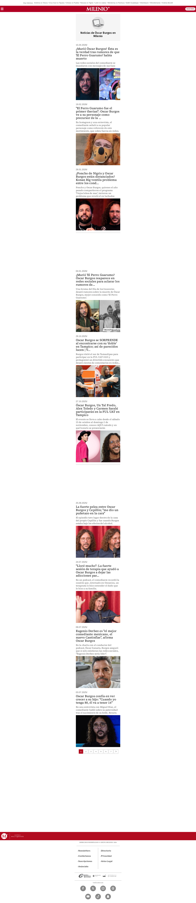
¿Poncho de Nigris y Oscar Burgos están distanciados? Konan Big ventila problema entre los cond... (96, 178)
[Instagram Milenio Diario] (103, 888)
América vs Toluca (41, 3)
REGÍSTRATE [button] (190, 9)
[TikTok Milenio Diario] (98, 896)
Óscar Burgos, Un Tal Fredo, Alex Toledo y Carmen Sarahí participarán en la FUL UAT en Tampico (98, 410)
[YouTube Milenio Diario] (88, 896)
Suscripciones (85, 861)
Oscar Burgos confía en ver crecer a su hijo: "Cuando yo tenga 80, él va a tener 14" (96, 699)
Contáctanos (84, 856)
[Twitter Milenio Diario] (93, 888)
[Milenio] (98, 9)
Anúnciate (83, 866)
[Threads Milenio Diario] (113, 888)
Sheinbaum (144, 3)
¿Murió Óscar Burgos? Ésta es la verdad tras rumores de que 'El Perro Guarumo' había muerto (98, 54)
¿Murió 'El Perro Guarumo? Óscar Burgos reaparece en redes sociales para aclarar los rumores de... (98, 280)
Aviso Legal (106, 861)
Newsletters (84, 851)
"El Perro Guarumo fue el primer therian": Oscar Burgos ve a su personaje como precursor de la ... (98, 113)
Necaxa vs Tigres (86, 3)
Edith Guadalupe (132, 3)
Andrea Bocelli (167, 3)
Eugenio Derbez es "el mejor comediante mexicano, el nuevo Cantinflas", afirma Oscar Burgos (96, 636)
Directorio (106, 851)
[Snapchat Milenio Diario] (108, 896)
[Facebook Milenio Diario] (83, 888)
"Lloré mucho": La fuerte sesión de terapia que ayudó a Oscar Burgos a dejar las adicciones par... (97, 571)
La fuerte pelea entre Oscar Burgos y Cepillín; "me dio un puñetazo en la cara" (97, 510)
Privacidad (106, 856)
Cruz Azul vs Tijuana (56, 3)
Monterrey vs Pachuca (116, 3)
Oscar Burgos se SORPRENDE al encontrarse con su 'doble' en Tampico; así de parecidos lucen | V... (97, 345)
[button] (2, 10)
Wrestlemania (155, 3)
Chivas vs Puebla (72, 3)
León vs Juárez (100, 3)
